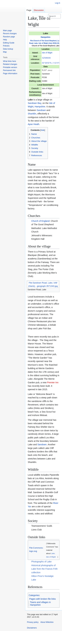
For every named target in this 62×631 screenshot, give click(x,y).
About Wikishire (46, 622)
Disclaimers (32, 628)
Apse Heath (33, 124)
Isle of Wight (47, 53)
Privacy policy (32, 622)
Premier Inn (52, 382)
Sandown (41, 110)
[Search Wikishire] (54, 16)
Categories (34, 595)
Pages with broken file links (42, 599)
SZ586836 (46, 58)
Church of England (40, 221)
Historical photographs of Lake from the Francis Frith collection (44, 569)
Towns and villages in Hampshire (40, 603)
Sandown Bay (34, 103)
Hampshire (45, 37)
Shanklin (32, 113)
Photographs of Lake (41, 561)
